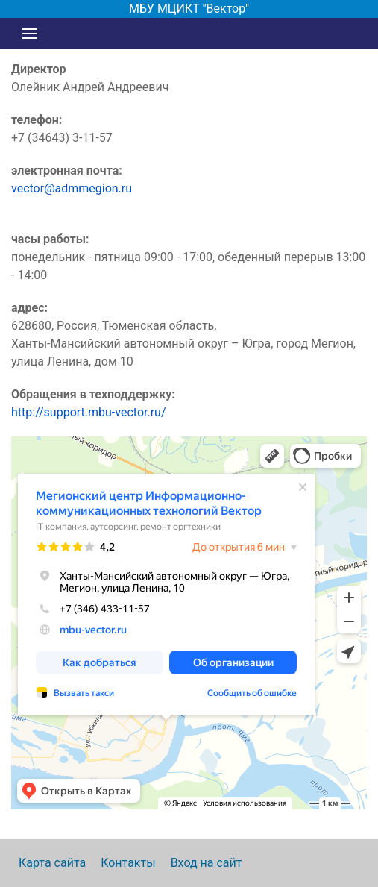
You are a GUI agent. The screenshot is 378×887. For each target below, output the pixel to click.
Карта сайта (52, 863)
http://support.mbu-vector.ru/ (88, 412)
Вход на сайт (206, 863)
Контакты (128, 863)
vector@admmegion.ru (71, 188)
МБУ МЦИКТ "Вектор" (189, 8)
